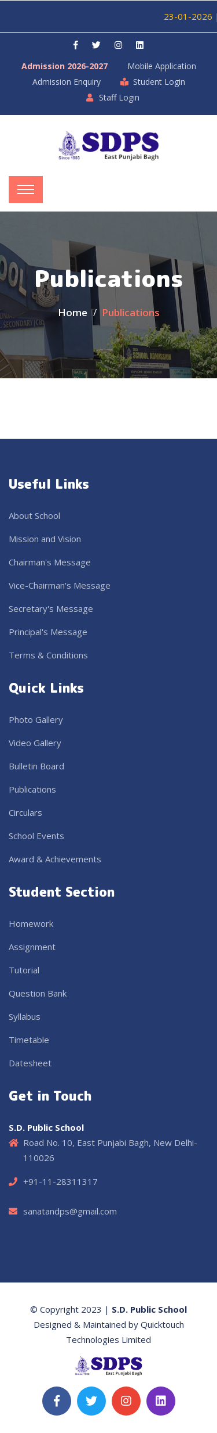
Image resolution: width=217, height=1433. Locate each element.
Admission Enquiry (66, 81)
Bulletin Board (36, 766)
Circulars (25, 812)
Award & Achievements (55, 859)
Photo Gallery (36, 719)
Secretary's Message (51, 608)
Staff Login (119, 97)
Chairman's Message (50, 562)
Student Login (159, 81)
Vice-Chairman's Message (60, 585)
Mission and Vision (45, 538)
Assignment (32, 946)
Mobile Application (161, 65)
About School (34, 515)
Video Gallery (35, 742)
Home (72, 312)
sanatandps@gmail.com (70, 1211)
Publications (32, 789)
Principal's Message (48, 631)
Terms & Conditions (48, 655)
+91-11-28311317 (60, 1181)
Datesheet (30, 1063)
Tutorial (24, 970)
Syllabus (25, 1016)
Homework (31, 923)
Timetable (29, 1039)
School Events (36, 835)
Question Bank (38, 993)
